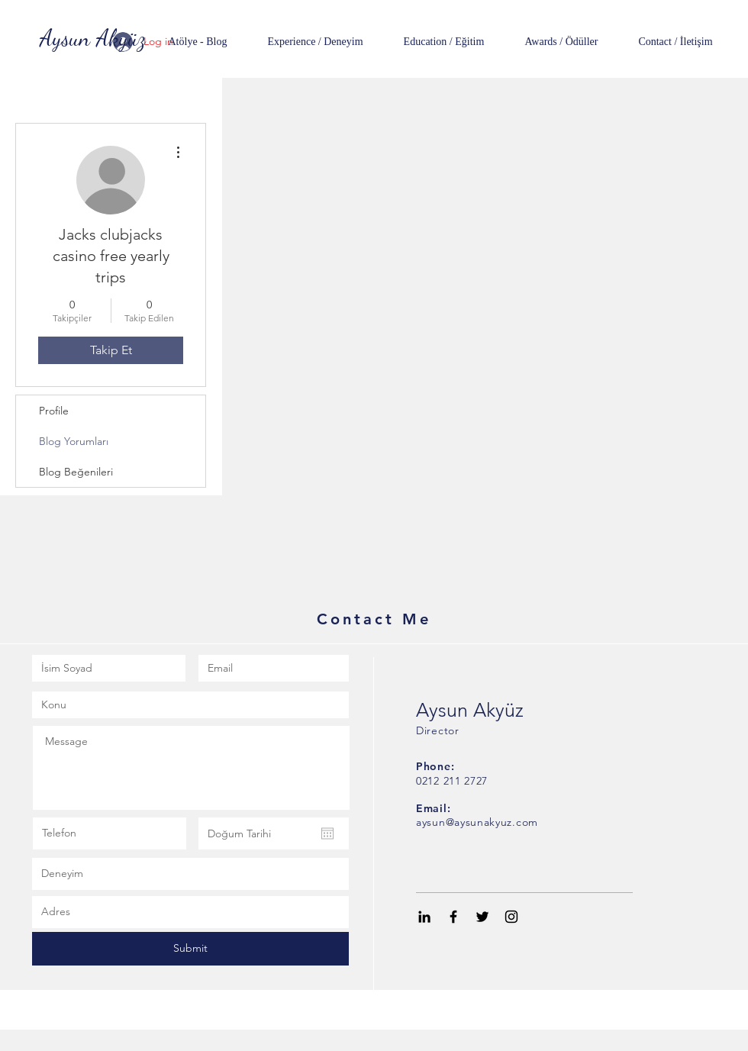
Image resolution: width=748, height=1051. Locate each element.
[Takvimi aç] (327, 833)
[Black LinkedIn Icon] (424, 916)
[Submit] (190, 949)
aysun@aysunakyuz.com (477, 822)
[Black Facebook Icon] (453, 916)
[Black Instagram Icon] (511, 916)
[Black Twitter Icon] (482, 916)
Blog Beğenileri (76, 472)
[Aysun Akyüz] (93, 37)
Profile (54, 410)
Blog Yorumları (73, 441)
